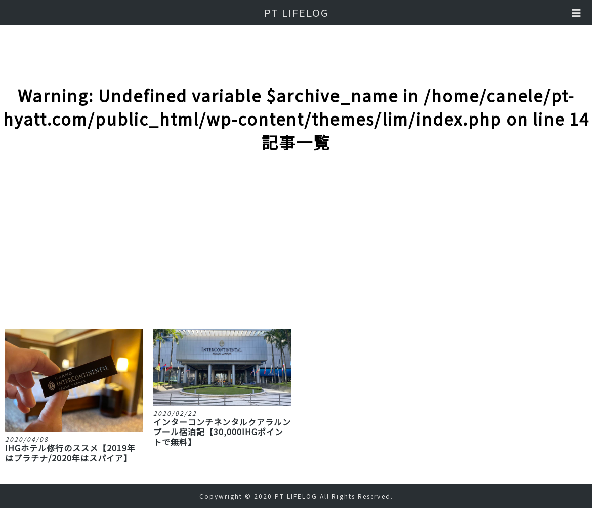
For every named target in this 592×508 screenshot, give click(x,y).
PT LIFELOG (296, 12)
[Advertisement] (296, 253)
